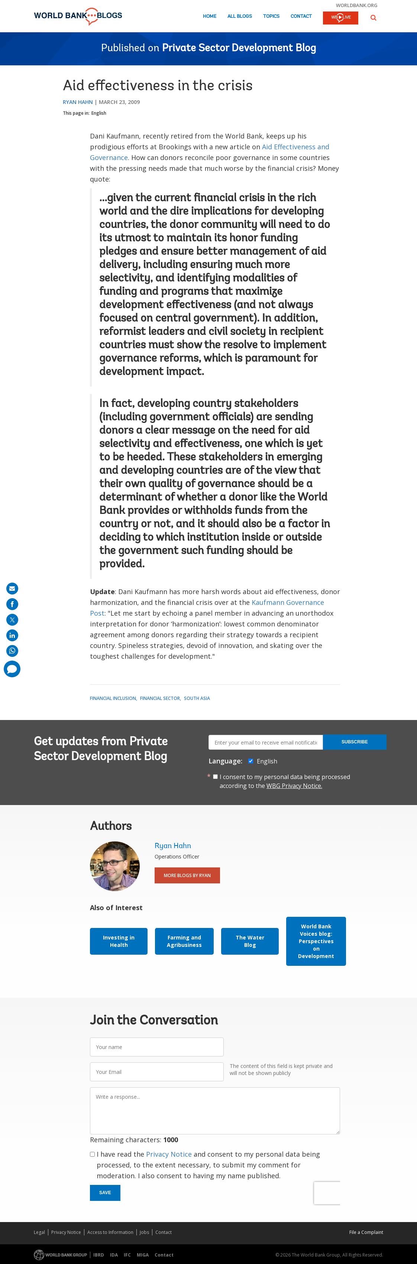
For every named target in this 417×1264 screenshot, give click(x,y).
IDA (114, 1255)
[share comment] (12, 669)
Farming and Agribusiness (184, 941)
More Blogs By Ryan (187, 875)
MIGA (143, 1255)
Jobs (144, 1232)
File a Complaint (366, 1232)
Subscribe (355, 742)
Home (209, 16)
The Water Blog (250, 941)
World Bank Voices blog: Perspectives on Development (316, 941)
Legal (39, 1232)
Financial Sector (160, 698)
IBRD (98, 1255)
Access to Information (110, 1232)
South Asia (197, 698)
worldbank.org (357, 5)
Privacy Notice (169, 1154)
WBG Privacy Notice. (294, 786)
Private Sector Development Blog (239, 48)
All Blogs (239, 16)
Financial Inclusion (113, 698)
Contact (301, 16)
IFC (127, 1255)
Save (105, 1192)
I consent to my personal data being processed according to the (285, 781)
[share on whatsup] (12, 651)
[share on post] (12, 620)
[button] (373, 17)
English (98, 113)
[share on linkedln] (12, 635)
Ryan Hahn (78, 102)
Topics (271, 16)
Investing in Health (119, 941)
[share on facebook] (12, 604)
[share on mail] (12, 588)
